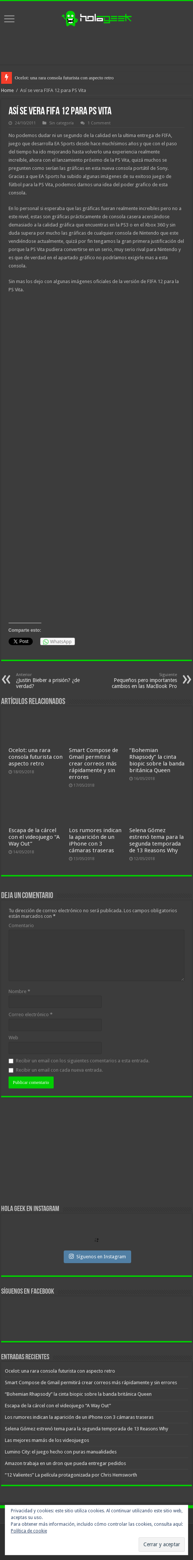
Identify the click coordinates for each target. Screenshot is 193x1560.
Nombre (19, 991)
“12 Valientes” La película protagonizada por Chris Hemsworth (71, 1475)
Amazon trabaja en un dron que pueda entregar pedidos (65, 1463)
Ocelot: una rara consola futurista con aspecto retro (64, 77)
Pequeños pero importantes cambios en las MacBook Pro (139, 680)
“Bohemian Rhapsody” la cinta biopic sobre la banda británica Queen (156, 760)
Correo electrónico (31, 1014)
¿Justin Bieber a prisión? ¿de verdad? (54, 680)
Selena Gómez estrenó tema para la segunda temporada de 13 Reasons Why (156, 840)
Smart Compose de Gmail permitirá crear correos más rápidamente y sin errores (93, 763)
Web (13, 1037)
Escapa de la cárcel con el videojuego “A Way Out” (34, 837)
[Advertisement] (96, 46)
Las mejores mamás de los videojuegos (47, 1440)
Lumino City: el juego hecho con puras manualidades (61, 1452)
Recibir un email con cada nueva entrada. (59, 1070)
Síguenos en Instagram (97, 1256)
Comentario (21, 925)
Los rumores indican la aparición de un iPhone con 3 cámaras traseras (95, 840)
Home (7, 90)
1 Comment (99, 123)
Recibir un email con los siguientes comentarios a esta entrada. (82, 1060)
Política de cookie (29, 1531)
